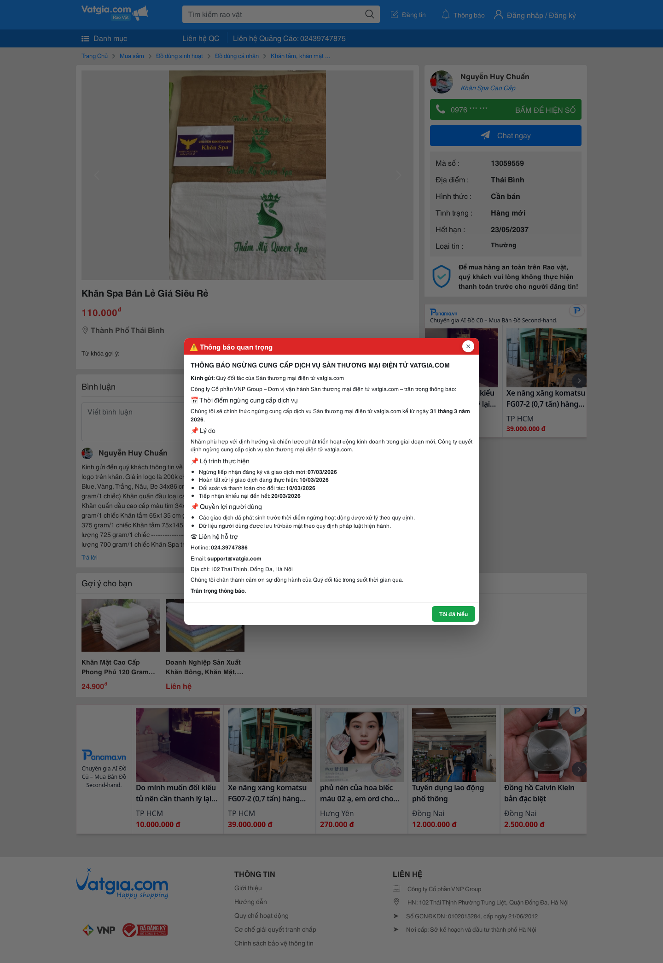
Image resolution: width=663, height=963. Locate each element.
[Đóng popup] (468, 346)
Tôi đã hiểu (453, 614)
